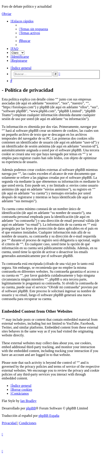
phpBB (31, 408)
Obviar (6, 14)
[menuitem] (33, 29)
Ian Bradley (28, 401)
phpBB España (49, 415)
